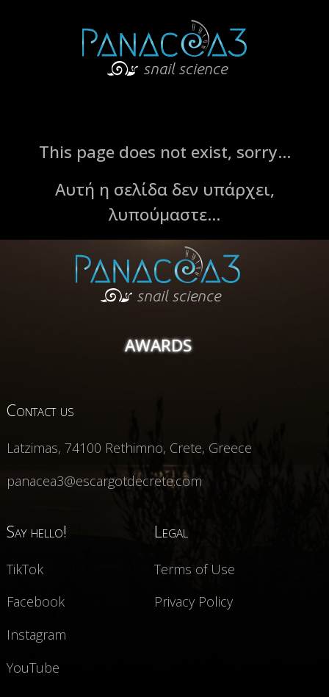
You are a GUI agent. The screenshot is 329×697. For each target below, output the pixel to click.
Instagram (36, 634)
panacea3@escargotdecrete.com (104, 481)
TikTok (25, 569)
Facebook (36, 601)
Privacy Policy (193, 601)
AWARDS (158, 345)
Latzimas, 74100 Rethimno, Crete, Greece (129, 448)
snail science (160, 295)
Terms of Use (194, 569)
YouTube (33, 667)
